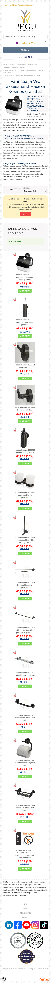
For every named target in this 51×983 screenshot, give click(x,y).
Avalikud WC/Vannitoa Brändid (13, 67)
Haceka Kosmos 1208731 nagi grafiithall (25, 366)
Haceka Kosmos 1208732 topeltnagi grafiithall (25, 408)
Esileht (5, 64)
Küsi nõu (25, 214)
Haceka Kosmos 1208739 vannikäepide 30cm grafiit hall (25, 717)
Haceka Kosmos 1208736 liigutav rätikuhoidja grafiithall (25, 585)
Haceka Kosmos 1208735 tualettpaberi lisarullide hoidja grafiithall (25, 540)
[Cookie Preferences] (3, 979)
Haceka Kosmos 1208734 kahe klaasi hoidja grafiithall (25, 495)
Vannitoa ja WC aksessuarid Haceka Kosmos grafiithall (23, 75)
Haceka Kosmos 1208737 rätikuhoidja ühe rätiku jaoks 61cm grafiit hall (25, 630)
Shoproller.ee (44, 979)
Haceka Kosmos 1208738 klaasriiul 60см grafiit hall (25, 674)
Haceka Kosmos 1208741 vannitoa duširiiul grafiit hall (25, 807)
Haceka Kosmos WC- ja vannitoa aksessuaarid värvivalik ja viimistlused (23, 71)
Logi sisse (13, 5)
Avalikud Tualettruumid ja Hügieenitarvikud (24, 64)
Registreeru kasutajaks (26, 5)
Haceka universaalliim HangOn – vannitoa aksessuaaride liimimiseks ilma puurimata (25, 854)
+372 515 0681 (20, 895)
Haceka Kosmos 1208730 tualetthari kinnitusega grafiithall (25, 322)
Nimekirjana (15, 189)
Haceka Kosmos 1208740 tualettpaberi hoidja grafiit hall (25, 762)
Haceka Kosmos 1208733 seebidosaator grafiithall (25, 451)
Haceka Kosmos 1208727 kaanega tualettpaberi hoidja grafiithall (25, 277)
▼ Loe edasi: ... (17, 241)
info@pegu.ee (8, 895)
